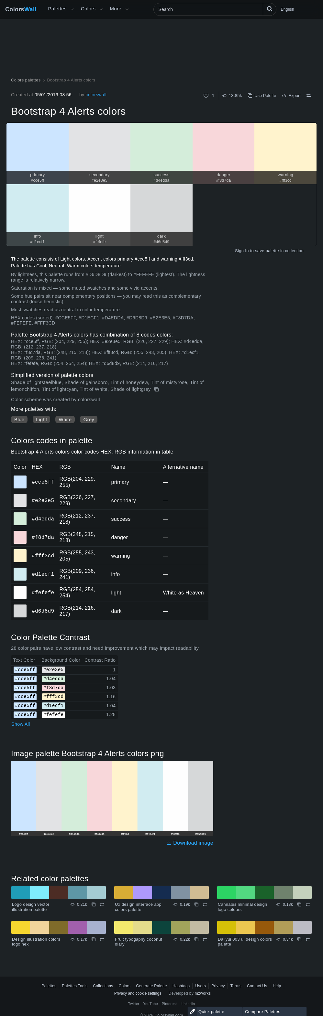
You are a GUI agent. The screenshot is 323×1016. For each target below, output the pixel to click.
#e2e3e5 (43, 500)
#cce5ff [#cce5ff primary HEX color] (20, 477)
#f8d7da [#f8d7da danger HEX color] (20, 533)
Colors (21, 9)
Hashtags (181, 986)
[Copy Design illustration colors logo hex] (93, 939)
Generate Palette (151, 986)
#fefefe (43, 592)
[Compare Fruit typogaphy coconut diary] (205, 939)
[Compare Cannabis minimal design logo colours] (308, 904)
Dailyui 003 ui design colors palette (245, 942)
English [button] (287, 9)
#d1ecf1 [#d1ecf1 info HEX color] (20, 570)
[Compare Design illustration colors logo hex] (102, 939)
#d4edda (43, 518)
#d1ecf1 (43, 574)
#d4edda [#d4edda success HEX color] (20, 514)
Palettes (57, 8)
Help (277, 986)
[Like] (206, 96)
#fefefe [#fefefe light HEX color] (20, 588)
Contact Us (257, 986)
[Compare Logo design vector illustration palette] (102, 904)
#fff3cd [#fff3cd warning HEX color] (20, 551)
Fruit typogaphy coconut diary (138, 942)
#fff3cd (43, 555)
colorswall (95, 94)
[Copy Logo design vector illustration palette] (93, 904)
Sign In (242, 250)
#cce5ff (43, 482)
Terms (235, 986)
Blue (19, 419)
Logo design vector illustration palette (31, 907)
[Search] (214, 9)
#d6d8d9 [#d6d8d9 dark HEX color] (20, 606)
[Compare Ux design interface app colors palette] (205, 904)
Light (41, 419)
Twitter (133, 1004)
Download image (189, 843)
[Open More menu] (72, 9)
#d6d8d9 (43, 611)
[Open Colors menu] (101, 9)
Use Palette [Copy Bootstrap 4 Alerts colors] (262, 95)
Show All (20, 724)
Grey (88, 419)
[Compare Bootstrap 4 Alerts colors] (309, 95)
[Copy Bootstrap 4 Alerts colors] (157, 389)
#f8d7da (43, 537)
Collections (103, 986)
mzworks (203, 993)
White (65, 419)
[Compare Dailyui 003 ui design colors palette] (308, 939)
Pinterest (169, 1004)
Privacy (218, 986)
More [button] (115, 8)
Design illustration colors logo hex (36, 942)
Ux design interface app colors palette (138, 907)
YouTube (150, 1004)
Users (200, 986)
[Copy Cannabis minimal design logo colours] (299, 904)
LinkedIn (188, 1004)
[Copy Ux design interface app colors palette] (196, 904)
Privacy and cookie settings (137, 993)
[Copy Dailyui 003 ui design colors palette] (299, 939)
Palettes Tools (74, 986)
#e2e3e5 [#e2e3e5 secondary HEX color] (20, 496)
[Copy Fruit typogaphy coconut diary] (196, 939)
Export (291, 95)
